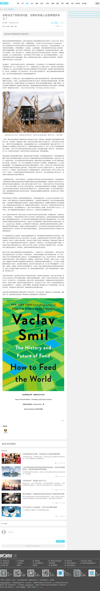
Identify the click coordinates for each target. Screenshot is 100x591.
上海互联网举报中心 (43, 580)
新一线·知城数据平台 (38, 563)
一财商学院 (20, 563)
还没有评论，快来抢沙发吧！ (33, 546)
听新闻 (56, 23)
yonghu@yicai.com (29, 585)
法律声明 (8, 580)
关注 (32, 3)
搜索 (85, 3)
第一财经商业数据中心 (70, 563)
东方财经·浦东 (4, 565)
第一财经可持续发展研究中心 (88, 563)
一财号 (47, 3)
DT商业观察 (52, 563)
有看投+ (19, 565)
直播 (52, 3)
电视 (57, 3)
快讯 (41, 3)
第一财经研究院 (5, 563)
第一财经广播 (68, 561)
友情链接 (52, 580)
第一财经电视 (20, 561)
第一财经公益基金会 (70, 565)
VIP (23, 3)
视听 (37, 3)
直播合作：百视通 (31, 587)
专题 (72, 3)
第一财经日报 (36, 561)
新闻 (27, 3)
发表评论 (60, 541)
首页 (18, 3)
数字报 (78, 3)
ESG (62, 3)
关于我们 (13, 580)
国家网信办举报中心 (33, 580)
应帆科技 (35, 565)
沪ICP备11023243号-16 (5, 582)
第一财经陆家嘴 (53, 565)
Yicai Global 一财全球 (86, 561)
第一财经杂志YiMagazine (55, 561)
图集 (67, 3)
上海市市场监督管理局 (22, 580)
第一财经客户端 (5, 561)
